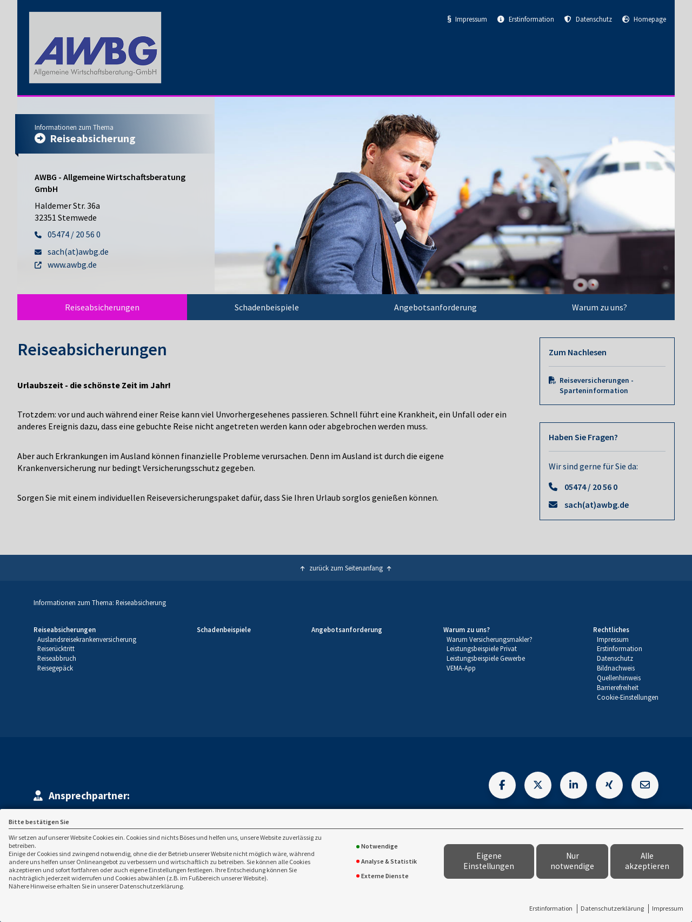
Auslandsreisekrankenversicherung (86, 639)
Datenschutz (588, 19)
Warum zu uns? (599, 307)
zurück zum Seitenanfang (346, 567)
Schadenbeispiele (267, 307)
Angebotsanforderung (435, 307)
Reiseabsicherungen (102, 307)
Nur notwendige (572, 861)
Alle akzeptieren (647, 861)
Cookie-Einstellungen (627, 697)
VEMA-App (461, 668)
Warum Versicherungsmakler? (490, 639)
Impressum (667, 908)
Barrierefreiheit (617, 687)
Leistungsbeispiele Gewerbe (486, 658)
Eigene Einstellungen (488, 861)
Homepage (644, 19)
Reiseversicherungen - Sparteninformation (597, 385)
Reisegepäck (55, 668)
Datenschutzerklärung (612, 908)
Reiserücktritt (56, 648)
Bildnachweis (616, 668)
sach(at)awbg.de (596, 504)
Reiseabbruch (56, 658)
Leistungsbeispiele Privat (482, 648)
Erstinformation (551, 908)
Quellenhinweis (619, 677)
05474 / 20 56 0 (590, 486)
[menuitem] (102, 307)
